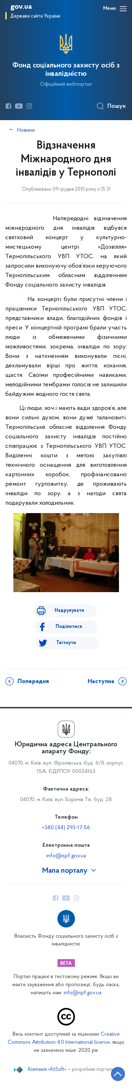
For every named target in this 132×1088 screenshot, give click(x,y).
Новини (26, 130)
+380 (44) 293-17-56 (66, 828)
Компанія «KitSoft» (47, 1069)
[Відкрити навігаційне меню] (123, 8)
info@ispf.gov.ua (66, 856)
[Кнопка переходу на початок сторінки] (118, 1074)
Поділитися (69, 626)
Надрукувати (69, 610)
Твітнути (66, 642)
